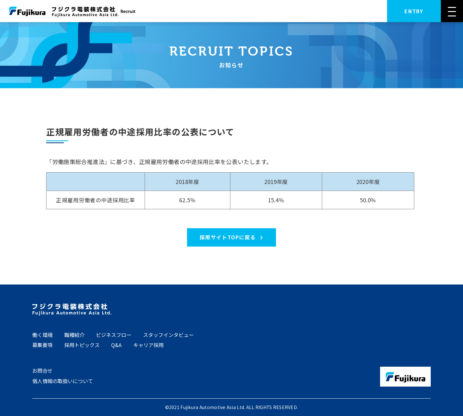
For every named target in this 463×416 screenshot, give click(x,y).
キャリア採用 (148, 345)
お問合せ (42, 370)
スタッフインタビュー (168, 335)
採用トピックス (82, 345)
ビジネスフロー (113, 335)
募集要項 (42, 345)
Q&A (116, 345)
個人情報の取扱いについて (62, 381)
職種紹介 (74, 335)
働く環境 (42, 335)
